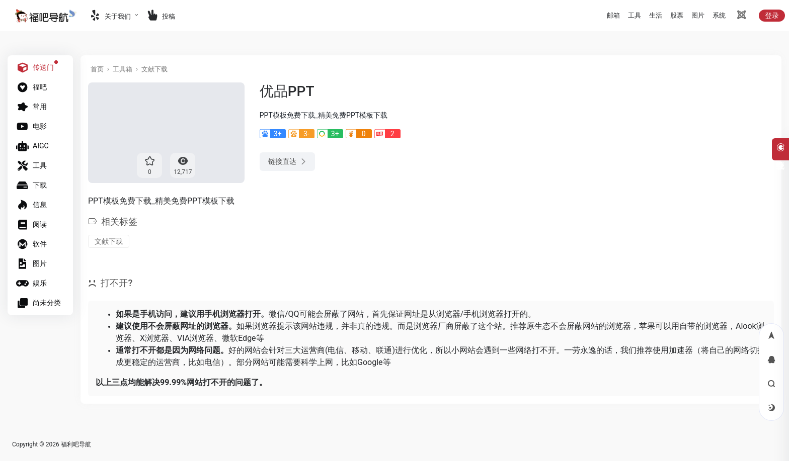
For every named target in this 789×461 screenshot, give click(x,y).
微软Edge (239, 338)
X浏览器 (154, 338)
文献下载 (154, 69)
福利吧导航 (76, 444)
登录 (772, 16)
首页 (97, 69)
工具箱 (122, 69)
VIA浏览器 (195, 338)
